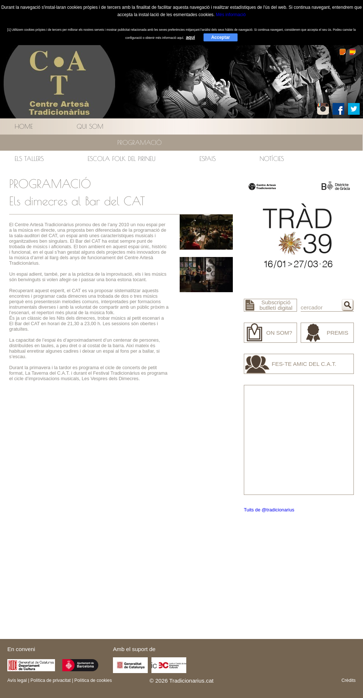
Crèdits (348, 680)
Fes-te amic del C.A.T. (304, 364)
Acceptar (220, 37)
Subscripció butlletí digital (276, 305)
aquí (190, 37)
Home (24, 126)
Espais (207, 158)
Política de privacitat (50, 680)
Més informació (231, 14)
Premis (337, 333)
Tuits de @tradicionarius (269, 510)
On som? (279, 333)
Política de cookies (93, 680)
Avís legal (17, 680)
